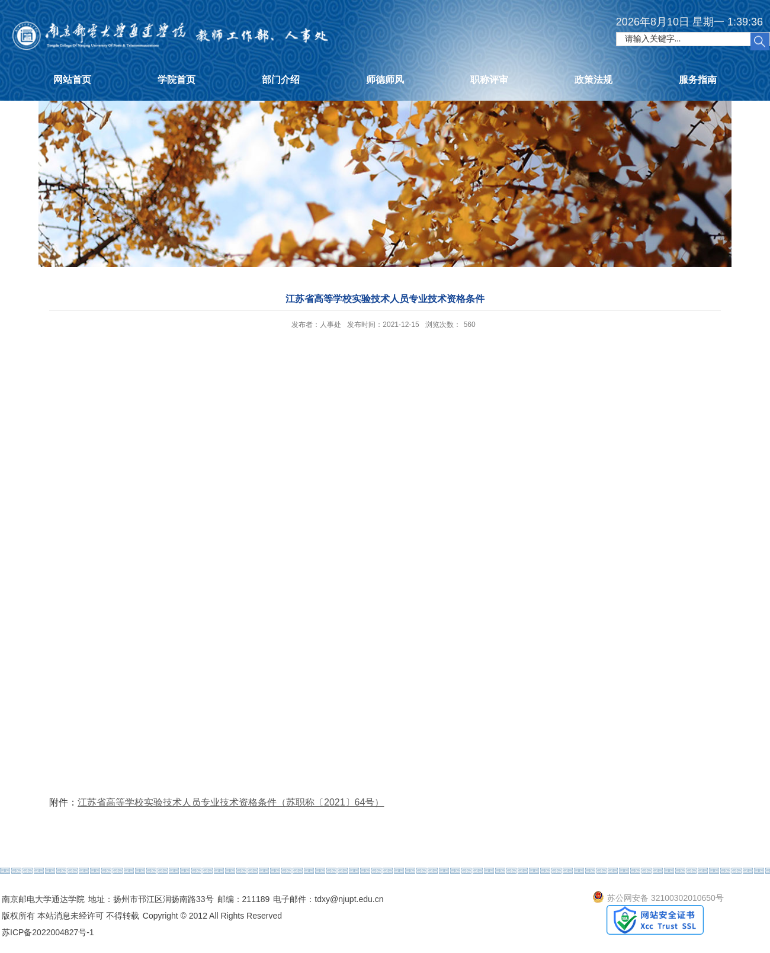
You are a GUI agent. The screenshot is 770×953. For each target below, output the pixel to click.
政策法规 (593, 80)
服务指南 (698, 80)
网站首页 (72, 80)
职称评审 (489, 80)
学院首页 (176, 80)
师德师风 (385, 80)
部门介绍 (281, 80)
